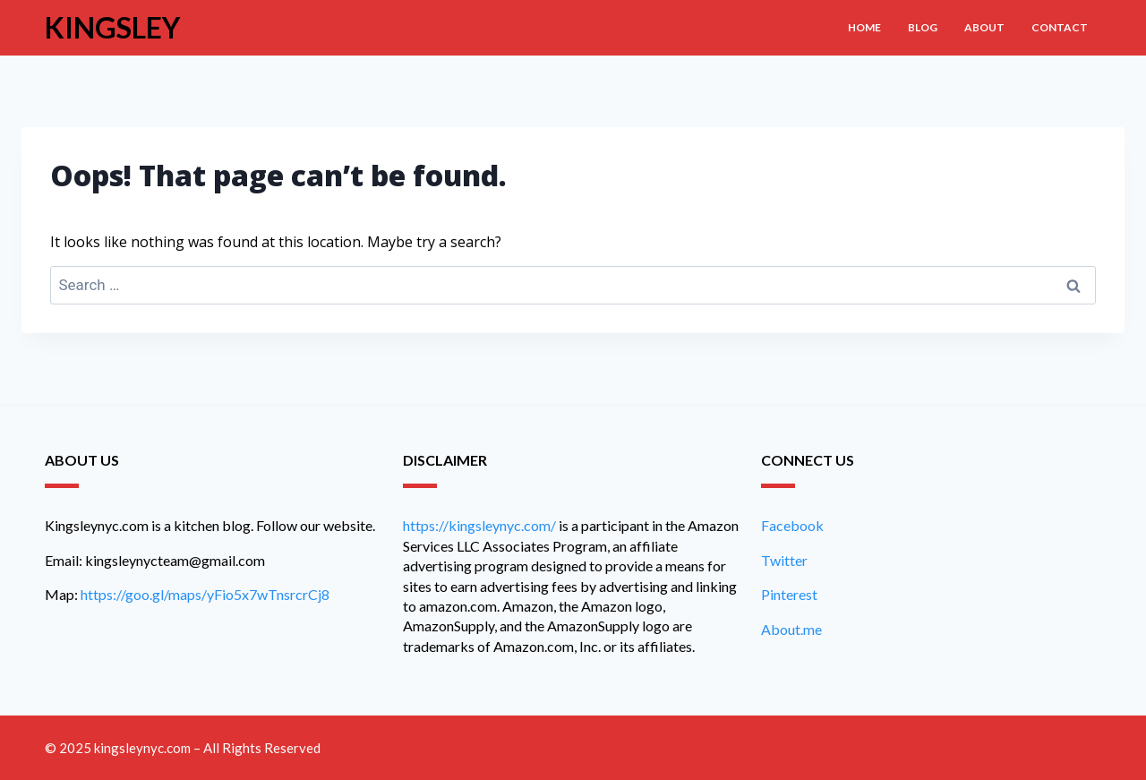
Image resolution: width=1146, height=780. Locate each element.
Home (864, 27)
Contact (1059, 27)
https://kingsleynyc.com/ (479, 525)
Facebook (792, 525)
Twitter (784, 560)
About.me (791, 629)
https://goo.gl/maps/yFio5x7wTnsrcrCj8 (205, 594)
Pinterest (789, 594)
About (984, 27)
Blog (922, 27)
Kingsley (112, 27)
